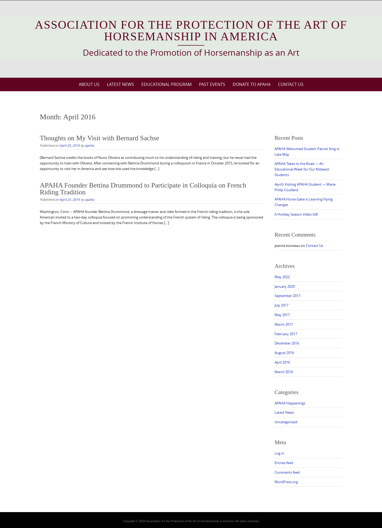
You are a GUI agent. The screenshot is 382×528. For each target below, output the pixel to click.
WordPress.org (286, 481)
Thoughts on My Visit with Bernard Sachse (99, 138)
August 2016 (284, 352)
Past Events (212, 84)
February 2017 (286, 333)
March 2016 (284, 371)
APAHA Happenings (290, 403)
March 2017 (284, 324)
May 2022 (282, 276)
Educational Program (166, 84)
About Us (89, 84)
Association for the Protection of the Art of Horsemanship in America (191, 30)
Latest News (120, 84)
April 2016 (282, 362)
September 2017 (287, 295)
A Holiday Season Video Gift (296, 214)
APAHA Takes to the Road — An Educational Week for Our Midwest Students (302, 169)
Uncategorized (286, 422)
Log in (279, 453)
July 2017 (281, 305)
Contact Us (290, 84)
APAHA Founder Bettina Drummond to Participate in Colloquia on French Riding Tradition (143, 188)
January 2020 (285, 286)
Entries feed (284, 462)
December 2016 (287, 343)
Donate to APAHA (252, 84)
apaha (89, 145)
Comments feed (287, 472)
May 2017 (282, 314)
